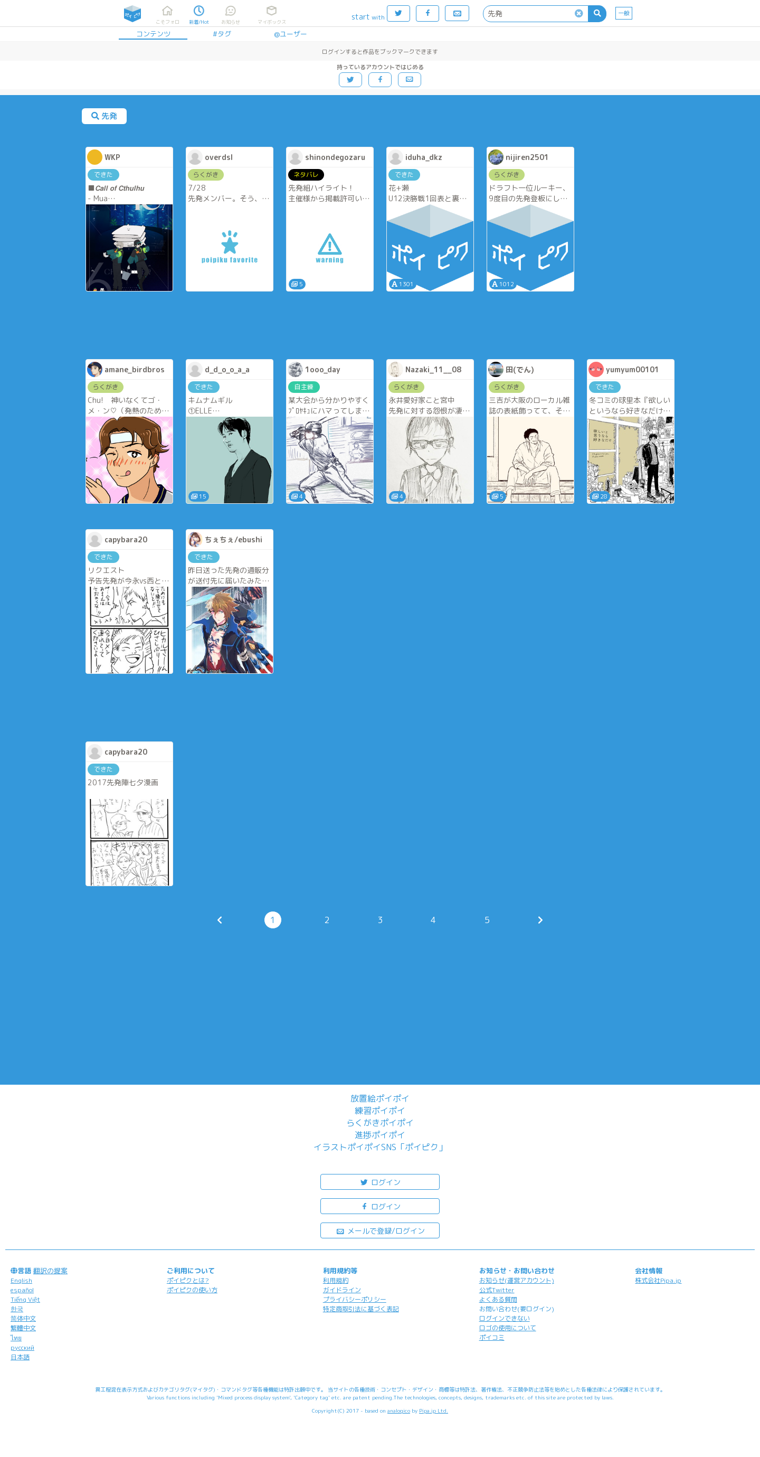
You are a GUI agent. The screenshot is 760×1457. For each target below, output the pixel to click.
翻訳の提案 (50, 1270)
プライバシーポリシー (354, 1299)
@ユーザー (290, 34)
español (22, 1289)
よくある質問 (498, 1299)
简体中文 (23, 1318)
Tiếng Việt (25, 1299)
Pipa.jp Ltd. (433, 1410)
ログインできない (504, 1318)
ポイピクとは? (188, 1280)
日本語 (20, 1356)
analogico (398, 1410)
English (21, 1280)
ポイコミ (492, 1337)
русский (22, 1347)
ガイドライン (342, 1289)
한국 (17, 1308)
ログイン (380, 1181)
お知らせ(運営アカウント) (516, 1280)
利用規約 (335, 1280)
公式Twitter (497, 1289)
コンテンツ (153, 34)
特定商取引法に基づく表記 (361, 1308)
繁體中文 (23, 1327)
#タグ (222, 34)
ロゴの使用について (507, 1327)
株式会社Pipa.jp (658, 1280)
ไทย (16, 1337)
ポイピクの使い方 (192, 1289)
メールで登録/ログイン (380, 1230)
